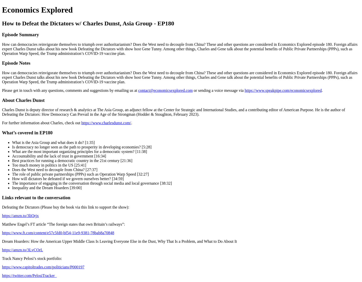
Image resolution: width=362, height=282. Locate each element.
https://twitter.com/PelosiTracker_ (29, 275)
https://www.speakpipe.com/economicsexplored (283, 90)
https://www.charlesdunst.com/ (106, 123)
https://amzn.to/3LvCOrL (22, 250)
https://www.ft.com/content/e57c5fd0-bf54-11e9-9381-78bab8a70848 (58, 233)
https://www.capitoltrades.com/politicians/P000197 (43, 267)
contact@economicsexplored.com (165, 90)
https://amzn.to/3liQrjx (20, 216)
